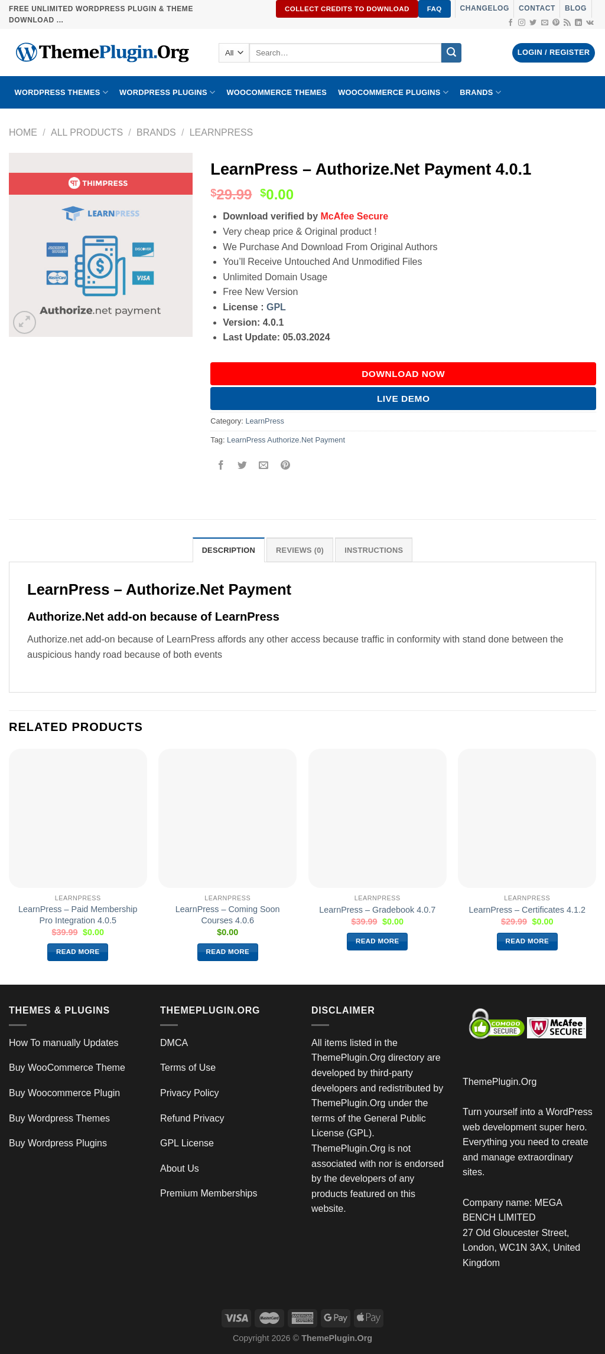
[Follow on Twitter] (532, 23)
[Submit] (451, 53)
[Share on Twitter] (242, 466)
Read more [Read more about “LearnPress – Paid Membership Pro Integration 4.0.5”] (78, 951)
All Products (87, 132)
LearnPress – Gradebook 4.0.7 (377, 909)
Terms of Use (188, 1068)
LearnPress (221, 132)
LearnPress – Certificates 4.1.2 (527, 909)
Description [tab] (228, 550)
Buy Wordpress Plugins (58, 1143)
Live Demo (403, 399)
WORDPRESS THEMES (61, 92)
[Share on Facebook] (221, 466)
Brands (156, 132)
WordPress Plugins (167, 92)
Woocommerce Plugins (393, 92)
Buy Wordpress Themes (59, 1118)
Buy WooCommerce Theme (67, 1068)
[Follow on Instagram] (521, 23)
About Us (179, 1168)
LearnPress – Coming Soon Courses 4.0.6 (227, 914)
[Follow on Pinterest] (556, 23)
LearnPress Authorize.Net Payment (286, 439)
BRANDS (480, 92)
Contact (537, 8)
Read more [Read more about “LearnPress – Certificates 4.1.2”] (527, 941)
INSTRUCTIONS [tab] (373, 550)
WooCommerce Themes (276, 92)
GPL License (187, 1143)
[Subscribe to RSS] (567, 23)
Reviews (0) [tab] (300, 550)
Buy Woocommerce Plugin (64, 1093)
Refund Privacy (192, 1118)
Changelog (484, 8)
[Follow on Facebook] (510, 23)
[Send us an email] (544, 23)
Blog (576, 8)
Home (23, 132)
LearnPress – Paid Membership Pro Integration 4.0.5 (78, 914)
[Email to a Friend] (264, 466)
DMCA (174, 1043)
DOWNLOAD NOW (403, 374)
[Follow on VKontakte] (590, 23)
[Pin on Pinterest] (285, 466)
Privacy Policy (189, 1093)
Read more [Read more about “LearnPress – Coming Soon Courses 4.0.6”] (228, 951)
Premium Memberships (208, 1193)
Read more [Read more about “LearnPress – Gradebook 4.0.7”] (377, 941)
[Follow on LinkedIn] (578, 23)
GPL (276, 307)
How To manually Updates (64, 1043)
